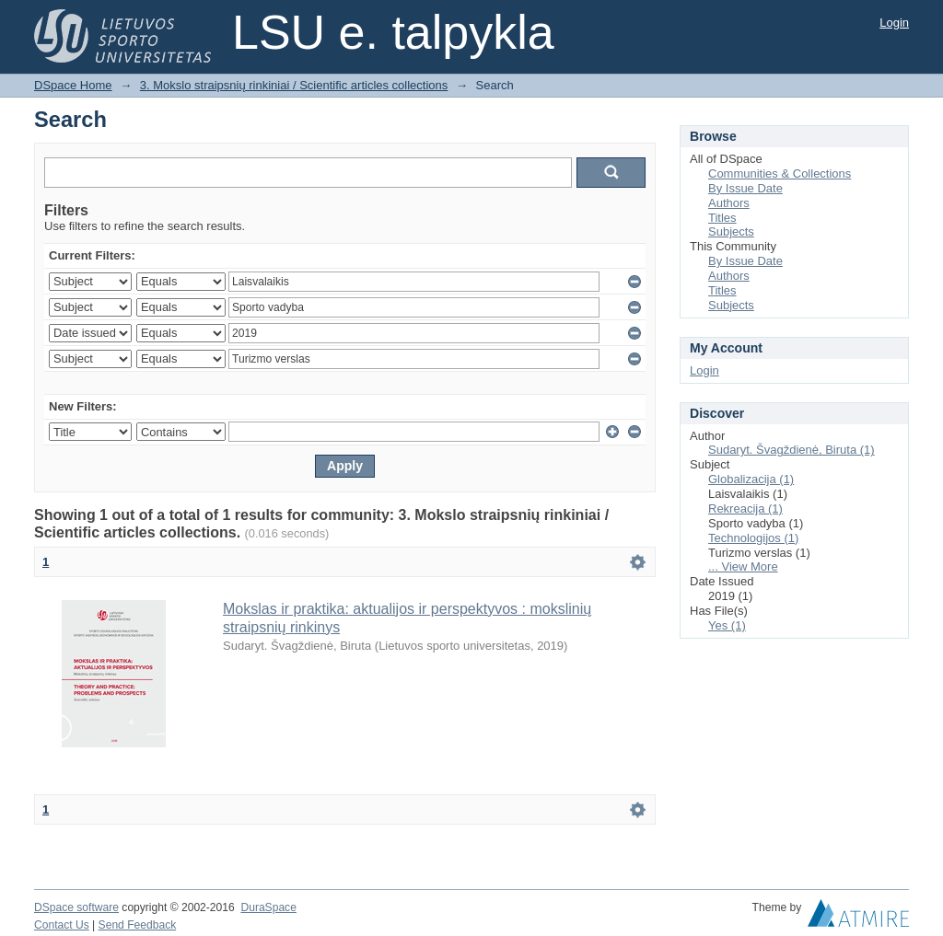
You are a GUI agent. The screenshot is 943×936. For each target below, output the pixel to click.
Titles (722, 218)
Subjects (731, 231)
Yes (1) (727, 625)
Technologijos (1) (753, 538)
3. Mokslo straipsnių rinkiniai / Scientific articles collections (294, 85)
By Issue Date (745, 188)
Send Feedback (138, 925)
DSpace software (76, 907)
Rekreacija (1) (745, 508)
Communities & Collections (779, 173)
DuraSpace (268, 907)
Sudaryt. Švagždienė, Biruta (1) (791, 449)
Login (894, 22)
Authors (729, 203)
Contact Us (61, 925)
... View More (743, 566)
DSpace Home (73, 85)
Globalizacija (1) (751, 479)
